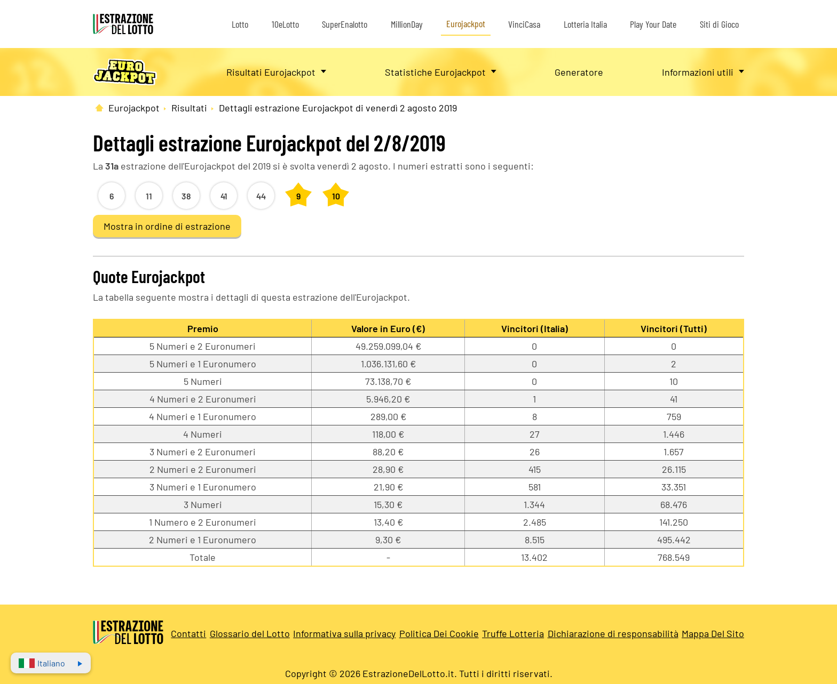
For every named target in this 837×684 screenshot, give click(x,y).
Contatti (188, 633)
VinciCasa (524, 24)
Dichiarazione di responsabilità (613, 633)
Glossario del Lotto (250, 633)
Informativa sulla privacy (344, 633)
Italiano (42, 663)
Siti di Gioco (719, 24)
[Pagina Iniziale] (99, 107)
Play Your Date (653, 24)
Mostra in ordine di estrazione (167, 226)
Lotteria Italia (585, 24)
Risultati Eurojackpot (270, 72)
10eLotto (285, 24)
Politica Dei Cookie (439, 633)
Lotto (240, 24)
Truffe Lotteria (513, 633)
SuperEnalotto (344, 24)
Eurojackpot (465, 23)
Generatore (579, 72)
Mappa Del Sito (713, 633)
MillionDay (407, 24)
